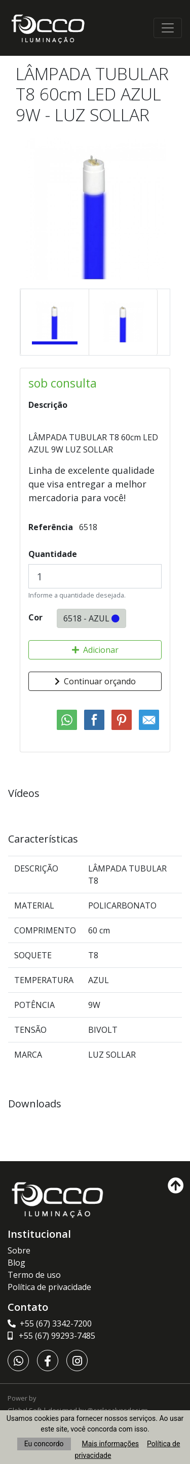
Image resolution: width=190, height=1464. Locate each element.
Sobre (19, 1250)
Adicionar (95, 649)
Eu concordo (44, 1444)
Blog (16, 1262)
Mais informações (110, 1444)
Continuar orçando (95, 681)
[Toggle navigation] (168, 28)
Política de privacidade (49, 1287)
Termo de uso (34, 1274)
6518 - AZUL (91, 618)
